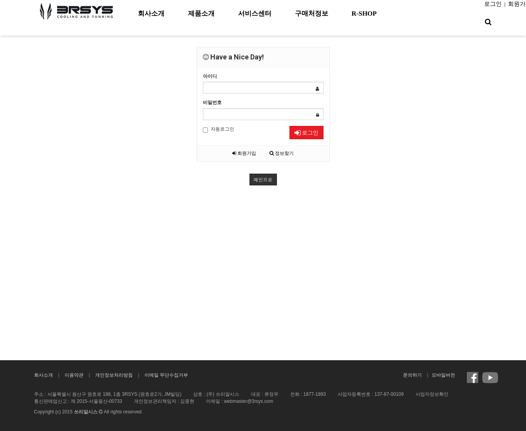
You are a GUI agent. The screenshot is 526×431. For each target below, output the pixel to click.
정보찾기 (281, 153)
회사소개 (43, 375)
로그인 (493, 4)
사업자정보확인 (432, 394)
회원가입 (244, 153)
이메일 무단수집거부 (166, 375)
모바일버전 (443, 375)
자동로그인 (218, 129)
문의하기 (412, 375)
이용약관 (74, 375)
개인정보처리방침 (114, 375)
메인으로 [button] (263, 179)
